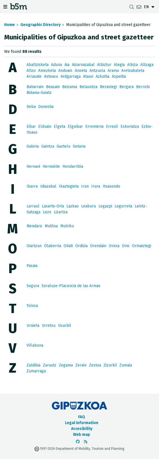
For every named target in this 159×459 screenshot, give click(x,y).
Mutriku (67, 226)
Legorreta (123, 206)
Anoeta (81, 70)
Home (9, 24)
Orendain (98, 245)
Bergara (126, 86)
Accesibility (81, 428)
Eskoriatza (130, 126)
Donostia (46, 106)
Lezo (47, 212)
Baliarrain (35, 86)
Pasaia (31, 265)
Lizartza (61, 212)
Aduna (56, 64)
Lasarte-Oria (53, 206)
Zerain (80, 365)
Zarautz (49, 365)
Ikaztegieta (69, 186)
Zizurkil (110, 365)
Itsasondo (111, 186)
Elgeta (59, 126)
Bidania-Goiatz (39, 92)
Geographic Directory (40, 24)
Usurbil (64, 325)
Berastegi (108, 86)
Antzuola (97, 70)
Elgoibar (75, 126)
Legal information (81, 422)
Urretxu (49, 325)
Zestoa (95, 365)
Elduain (44, 126)
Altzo (31, 70)
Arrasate (34, 76)
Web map (81, 434)
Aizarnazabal (83, 64)
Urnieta (32, 325)
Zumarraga (36, 371)
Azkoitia (102, 76)
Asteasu (51, 76)
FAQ (81, 417)
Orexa (114, 245)
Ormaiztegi (141, 245)
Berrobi (143, 86)
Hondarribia (72, 166)
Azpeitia (119, 76)
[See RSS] (85, 441)
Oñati (68, 245)
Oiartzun (34, 245)
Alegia (119, 64)
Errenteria (94, 126)
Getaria (79, 146)
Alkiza (132, 64)
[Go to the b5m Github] (78, 441)
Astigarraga (71, 76)
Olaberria (52, 245)
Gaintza (47, 146)
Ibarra (32, 186)
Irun (85, 186)
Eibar (31, 126)
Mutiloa (51, 226)
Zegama (66, 365)
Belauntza (88, 86)
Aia (66, 64)
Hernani (33, 166)
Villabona (34, 345)
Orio (125, 245)
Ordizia (81, 245)
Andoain (65, 70)
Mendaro (34, 226)
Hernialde (51, 166)
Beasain (53, 86)
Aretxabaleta (132, 70)
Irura (95, 186)
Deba (31, 106)
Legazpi (105, 206)
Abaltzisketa (37, 64)
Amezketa (47, 70)
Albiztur (104, 64)
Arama (113, 70)
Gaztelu (63, 146)
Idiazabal (48, 186)
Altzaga (146, 64)
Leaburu (88, 206)
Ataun (88, 76)
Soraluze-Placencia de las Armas (71, 285)
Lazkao (72, 206)
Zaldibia (33, 365)
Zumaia (125, 365)
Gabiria (32, 146)
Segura (32, 285)
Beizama (69, 86)
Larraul (32, 206)
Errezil (112, 126)
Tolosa (32, 305)
